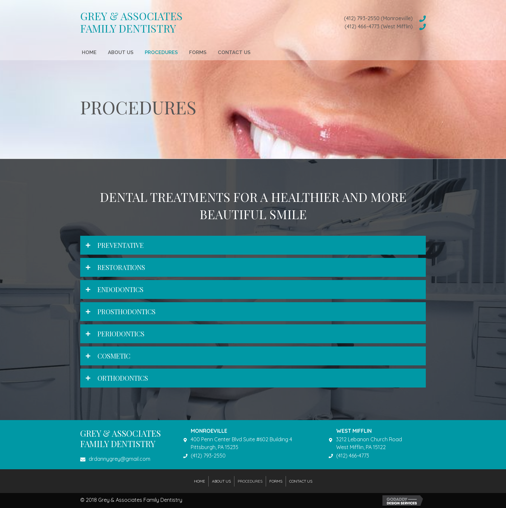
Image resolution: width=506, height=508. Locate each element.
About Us (221, 481)
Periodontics (120, 333)
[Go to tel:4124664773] (329, 26)
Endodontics (120, 289)
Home (199, 481)
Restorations (121, 267)
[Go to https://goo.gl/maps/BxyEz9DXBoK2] (249, 444)
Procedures (250, 481)
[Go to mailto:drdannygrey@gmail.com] (125, 460)
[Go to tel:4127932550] (329, 18)
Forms (275, 481)
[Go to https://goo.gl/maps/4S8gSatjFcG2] (377, 444)
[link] (89, 51)
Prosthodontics (126, 311)
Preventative (120, 245)
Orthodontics (122, 378)
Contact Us (300, 481)
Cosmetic (113, 355)
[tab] (253, 245)
